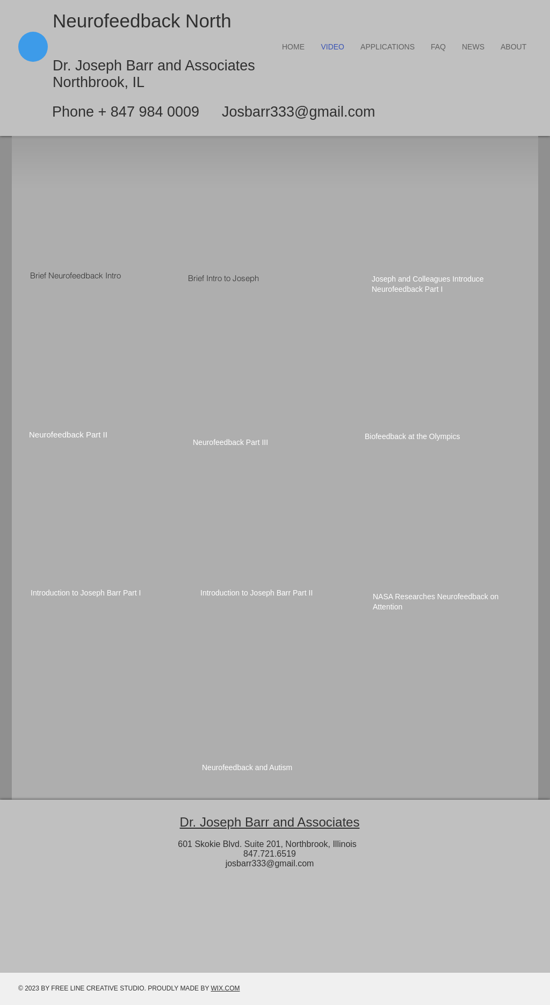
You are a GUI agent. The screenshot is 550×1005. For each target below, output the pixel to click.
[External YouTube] (101, 209)
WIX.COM (225, 988)
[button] (387, 46)
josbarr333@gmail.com (270, 863)
